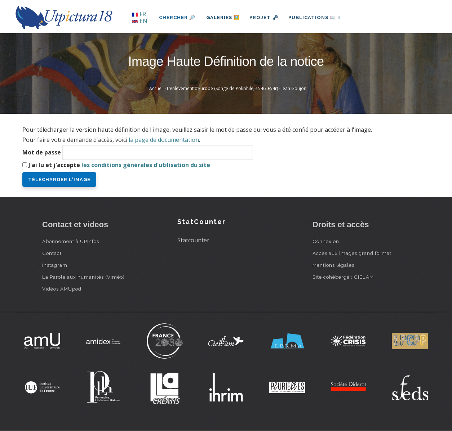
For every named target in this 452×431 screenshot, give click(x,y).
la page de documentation (164, 140)
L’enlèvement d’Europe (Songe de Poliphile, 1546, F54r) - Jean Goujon (236, 88)
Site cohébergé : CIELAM (343, 277)
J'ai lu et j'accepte (119, 165)
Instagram (54, 265)
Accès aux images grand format (352, 253)
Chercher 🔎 (179, 17)
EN (139, 21)
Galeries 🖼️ (226, 17)
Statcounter (193, 240)
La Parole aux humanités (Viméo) (83, 277)
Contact (52, 253)
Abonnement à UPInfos (70, 241)
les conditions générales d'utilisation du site (145, 165)
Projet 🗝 (271, 17)
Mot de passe (41, 152)
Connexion (326, 241)
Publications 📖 (322, 17)
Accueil (156, 88)
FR (139, 14)
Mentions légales (333, 265)
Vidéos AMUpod (61, 289)
